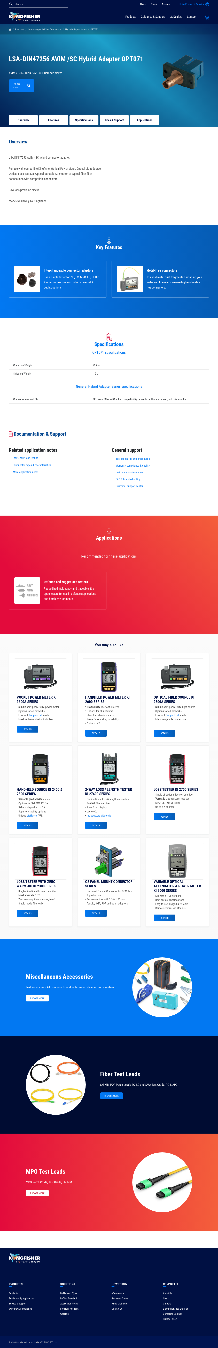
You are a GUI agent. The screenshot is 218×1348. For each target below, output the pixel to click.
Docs (114, 120)
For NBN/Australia (69, 1308)
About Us (167, 1293)
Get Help (64, 1313)
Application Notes (69, 1303)
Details (28, 729)
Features (53, 120)
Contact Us (117, 1308)
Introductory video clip (99, 815)
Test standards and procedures (133, 458)
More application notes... (26, 472)
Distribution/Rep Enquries (175, 1308)
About (154, 4)
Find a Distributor (120, 1303)
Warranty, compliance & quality (133, 465)
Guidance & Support (153, 16)
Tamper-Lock (36, 715)
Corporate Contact (172, 1313)
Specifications (84, 120)
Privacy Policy (170, 1319)
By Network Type (68, 1293)
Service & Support (17, 1303)
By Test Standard (68, 1298)
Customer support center (129, 486)
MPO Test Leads (45, 1171)
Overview (23, 120)
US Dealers (175, 16)
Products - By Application (21, 1298)
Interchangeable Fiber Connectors (44, 29)
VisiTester (32, 815)
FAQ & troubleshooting (128, 479)
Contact (191, 16)
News (143, 4)
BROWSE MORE (37, 998)
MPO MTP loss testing (26, 458)
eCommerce (118, 1293)
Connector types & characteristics (32, 465)
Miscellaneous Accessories (59, 976)
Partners (166, 4)
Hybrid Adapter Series (76, 29)
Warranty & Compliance (20, 1308)
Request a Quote (120, 1298)
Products (130, 16)
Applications (144, 120)
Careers (167, 1303)
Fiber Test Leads (120, 1074)
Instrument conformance (129, 472)
